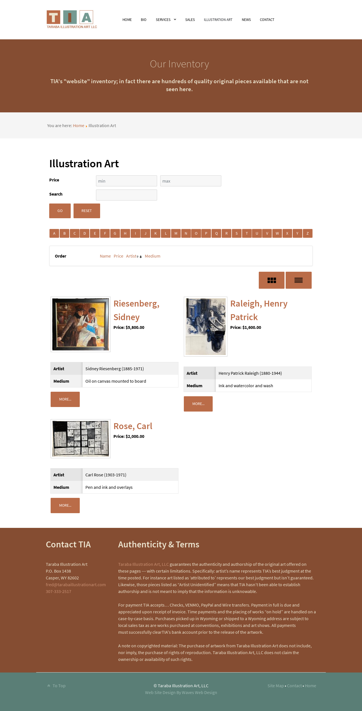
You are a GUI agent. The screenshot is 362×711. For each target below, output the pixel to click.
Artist (131, 256)
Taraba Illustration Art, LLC (143, 564)
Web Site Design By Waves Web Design (181, 692)
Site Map (276, 685)
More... (65, 399)
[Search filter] (126, 195)
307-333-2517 (58, 591)
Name (105, 256)
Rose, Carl (132, 426)
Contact (294, 685)
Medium (152, 256)
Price (118, 256)
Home (78, 125)
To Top (56, 685)
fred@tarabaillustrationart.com (76, 584)
